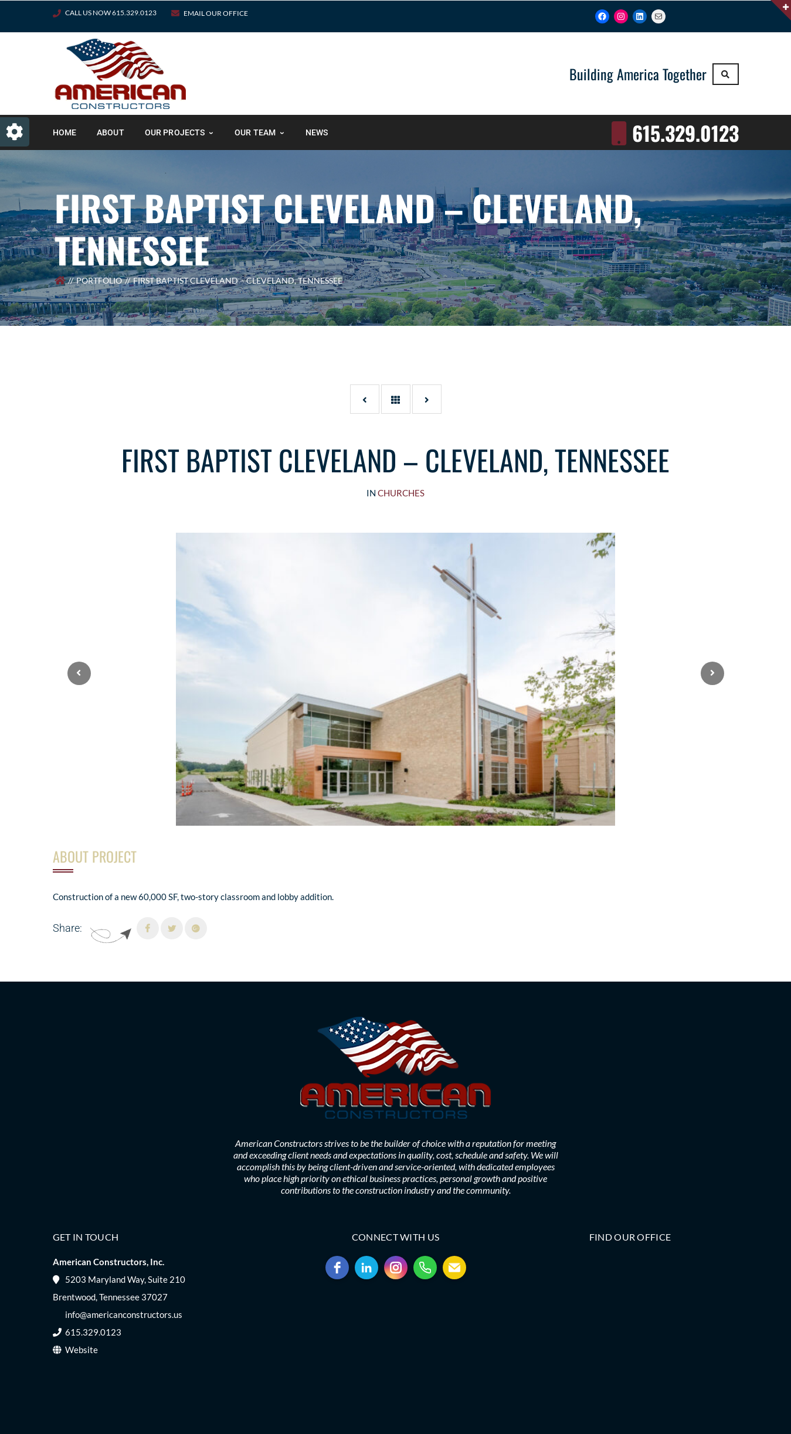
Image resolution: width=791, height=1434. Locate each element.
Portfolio (99, 280)
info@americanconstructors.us (123, 1314)
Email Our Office (216, 13)
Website (81, 1349)
